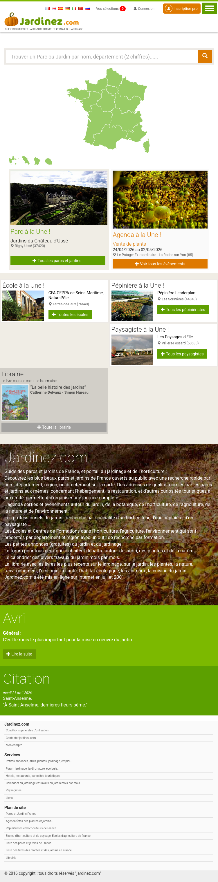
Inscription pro (181, 8)
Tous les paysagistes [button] (182, 354)
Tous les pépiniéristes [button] (183, 309)
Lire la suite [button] (19, 654)
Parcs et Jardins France (21, 813)
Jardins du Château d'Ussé (39, 241)
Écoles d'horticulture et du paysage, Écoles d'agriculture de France (48, 835)
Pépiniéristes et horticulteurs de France (31, 828)
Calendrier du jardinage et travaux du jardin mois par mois (43, 783)
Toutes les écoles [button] (70, 314)
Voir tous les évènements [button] (160, 264)
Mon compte (14, 745)
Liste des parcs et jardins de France (28, 843)
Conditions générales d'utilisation (27, 730)
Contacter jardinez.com (21, 737)
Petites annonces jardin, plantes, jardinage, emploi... (39, 761)
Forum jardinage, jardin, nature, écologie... (32, 768)
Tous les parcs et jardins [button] (57, 260)
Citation (26, 679)
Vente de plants (129, 244)
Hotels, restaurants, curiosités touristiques (33, 775)
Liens (9, 797)
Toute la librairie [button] (54, 427)
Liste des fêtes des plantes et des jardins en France (39, 850)
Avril (15, 618)
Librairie (11, 857)
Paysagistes (13, 790)
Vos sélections (111, 8)
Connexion (144, 9)
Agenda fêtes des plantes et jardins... (29, 821)
